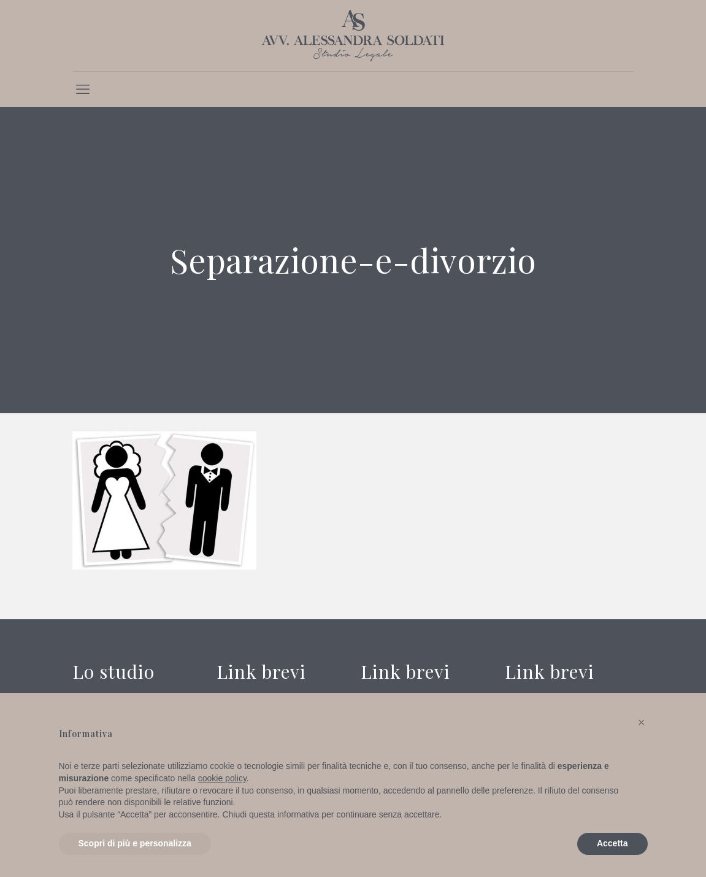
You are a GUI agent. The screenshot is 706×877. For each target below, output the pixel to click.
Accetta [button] (612, 843)
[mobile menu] (82, 89)
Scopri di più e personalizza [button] (135, 843)
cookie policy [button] (222, 778)
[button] (641, 722)
